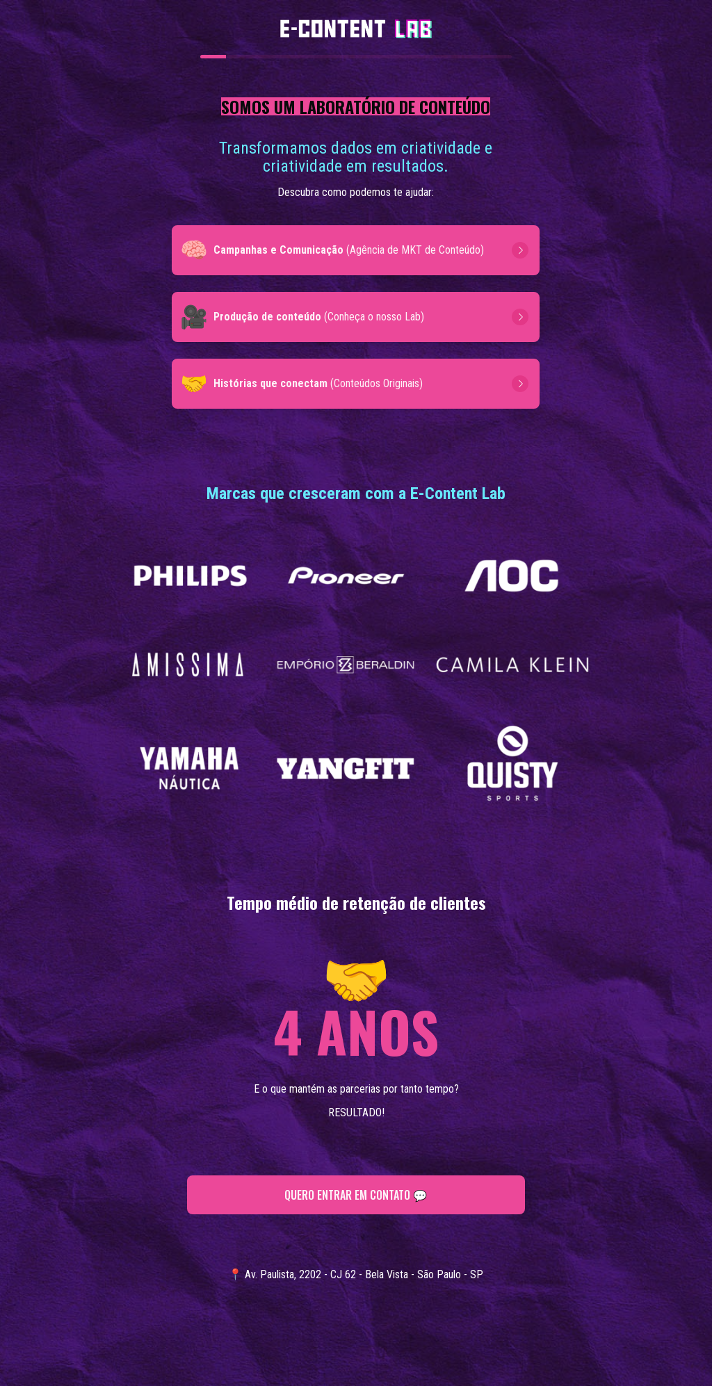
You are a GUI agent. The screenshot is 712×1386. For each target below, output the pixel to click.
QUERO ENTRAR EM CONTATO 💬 (356, 1195)
